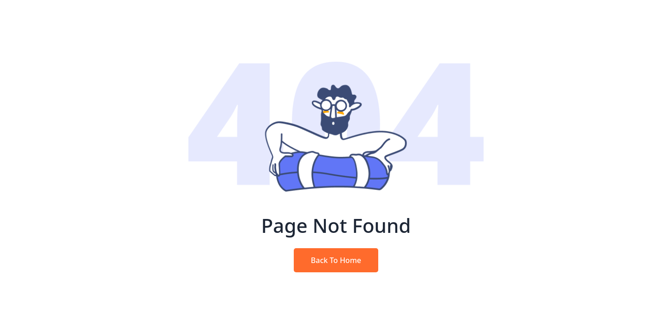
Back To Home (336, 260)
